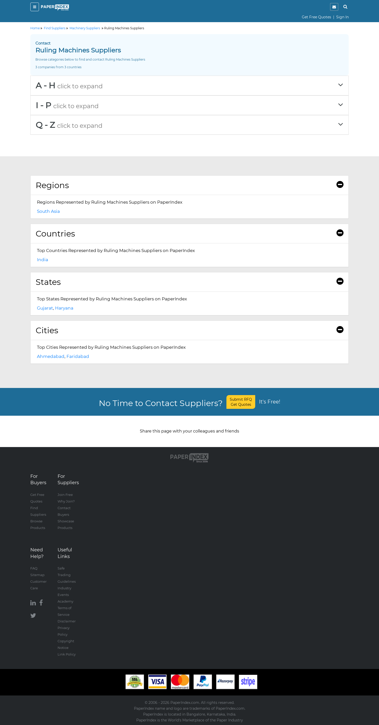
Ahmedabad (50, 356)
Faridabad (77, 356)
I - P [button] (189, 105)
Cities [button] (189, 330)
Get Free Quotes (316, 17)
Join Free (65, 495)
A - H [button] (189, 85)
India (42, 259)
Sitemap (37, 575)
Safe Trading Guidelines (67, 574)
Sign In (342, 17)
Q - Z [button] (189, 125)
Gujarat (45, 308)
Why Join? (66, 501)
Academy (65, 601)
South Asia (48, 211)
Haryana (64, 308)
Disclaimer (67, 621)
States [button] (189, 282)
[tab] (189, 85)
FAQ (33, 568)
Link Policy (67, 654)
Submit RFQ (241, 402)
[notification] (334, 7)
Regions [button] (189, 185)
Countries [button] (189, 234)
